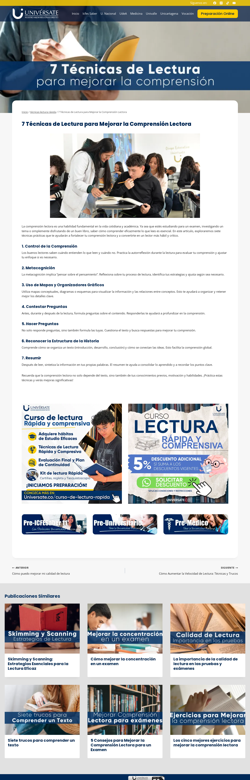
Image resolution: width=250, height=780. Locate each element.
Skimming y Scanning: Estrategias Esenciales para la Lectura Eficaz (38, 663)
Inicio (75, 13)
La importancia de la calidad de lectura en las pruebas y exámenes (205, 663)
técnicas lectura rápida (37, 118)
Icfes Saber (90, 13)
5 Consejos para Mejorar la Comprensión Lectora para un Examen (121, 745)
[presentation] (42, 629)
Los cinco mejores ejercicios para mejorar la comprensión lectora (207, 743)
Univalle (151, 13)
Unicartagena (169, 13)
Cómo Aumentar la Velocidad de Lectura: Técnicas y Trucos (183, 570)
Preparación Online (217, 13)
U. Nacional (108, 13)
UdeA (123, 13)
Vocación (188, 13)
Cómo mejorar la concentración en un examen (123, 661)
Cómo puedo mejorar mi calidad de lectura (67, 570)
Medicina (136, 13)
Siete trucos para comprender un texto (41, 743)
